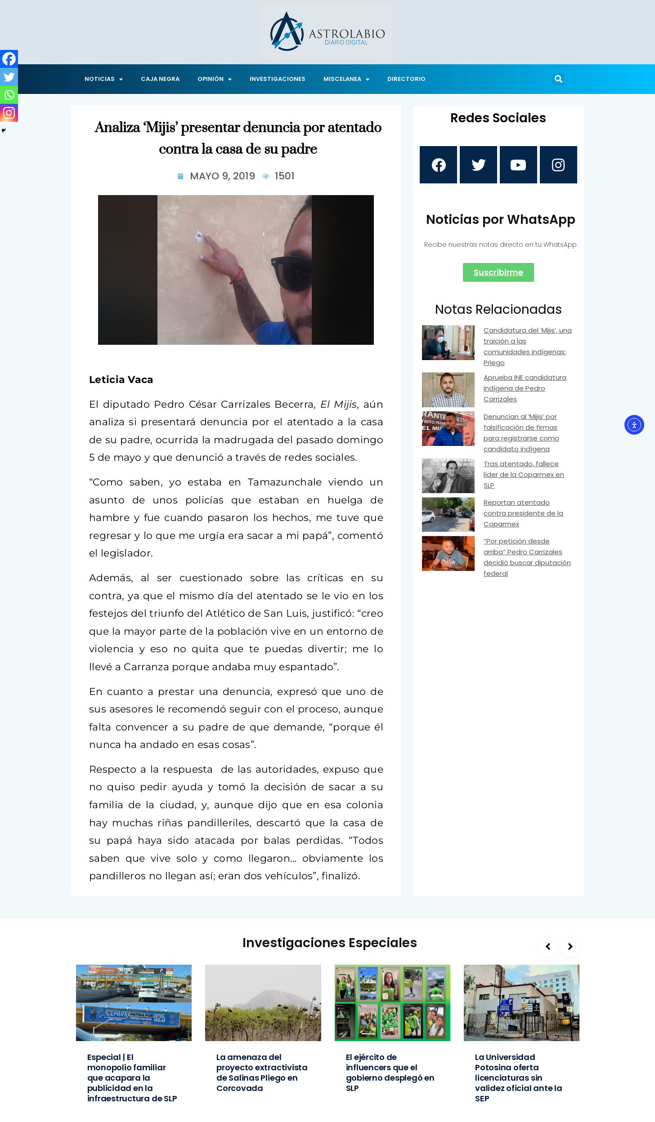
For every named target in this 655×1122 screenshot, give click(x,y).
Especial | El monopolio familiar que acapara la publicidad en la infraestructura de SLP (132, 1077)
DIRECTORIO (406, 79)
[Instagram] (9, 113)
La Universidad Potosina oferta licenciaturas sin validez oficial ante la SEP (518, 1077)
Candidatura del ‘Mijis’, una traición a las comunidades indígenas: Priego (528, 349)
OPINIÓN (214, 79)
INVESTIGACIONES (277, 79)
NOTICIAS (104, 79)
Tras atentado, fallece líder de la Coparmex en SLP (524, 476)
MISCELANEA (346, 79)
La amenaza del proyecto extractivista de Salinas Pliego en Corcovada (262, 1072)
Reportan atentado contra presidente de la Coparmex (523, 515)
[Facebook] (9, 59)
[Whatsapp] (9, 95)
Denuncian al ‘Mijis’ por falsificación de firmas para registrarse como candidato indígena (521, 435)
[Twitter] (9, 77)
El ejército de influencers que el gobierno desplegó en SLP (390, 1072)
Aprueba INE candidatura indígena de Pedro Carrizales (525, 390)
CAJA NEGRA (160, 79)
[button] (558, 79)
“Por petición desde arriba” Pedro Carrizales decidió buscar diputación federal (527, 559)
